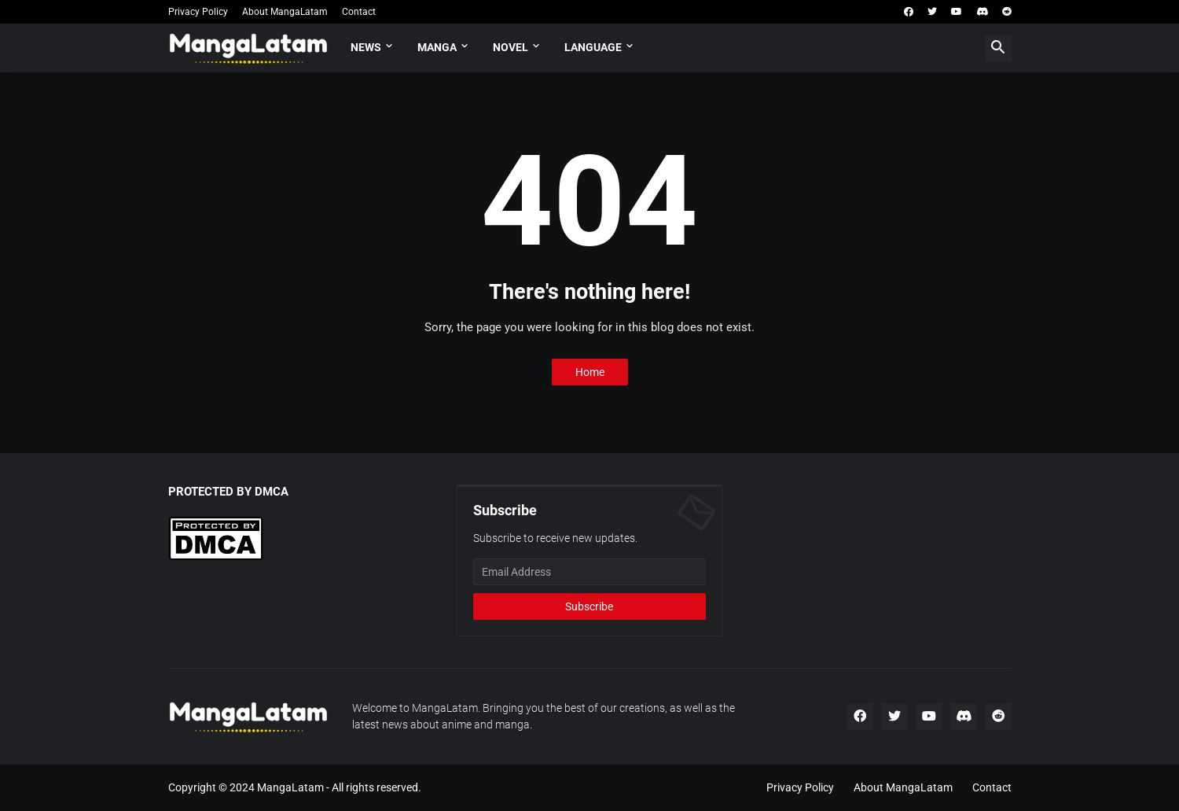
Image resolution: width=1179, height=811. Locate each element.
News (366, 47)
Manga (437, 47)
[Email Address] (589, 571)
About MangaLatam (285, 11)
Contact (359, 11)
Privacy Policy (198, 11)
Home (589, 372)
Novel (510, 47)
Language (593, 47)
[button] (998, 48)
